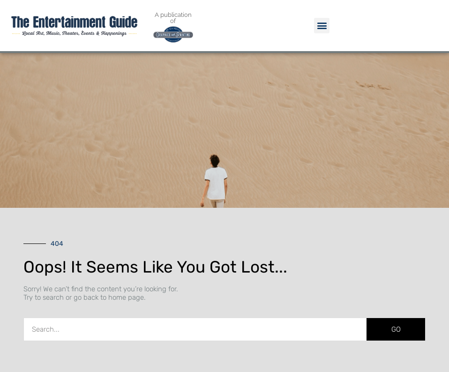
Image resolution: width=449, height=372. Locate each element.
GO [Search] (396, 329)
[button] (321, 25)
